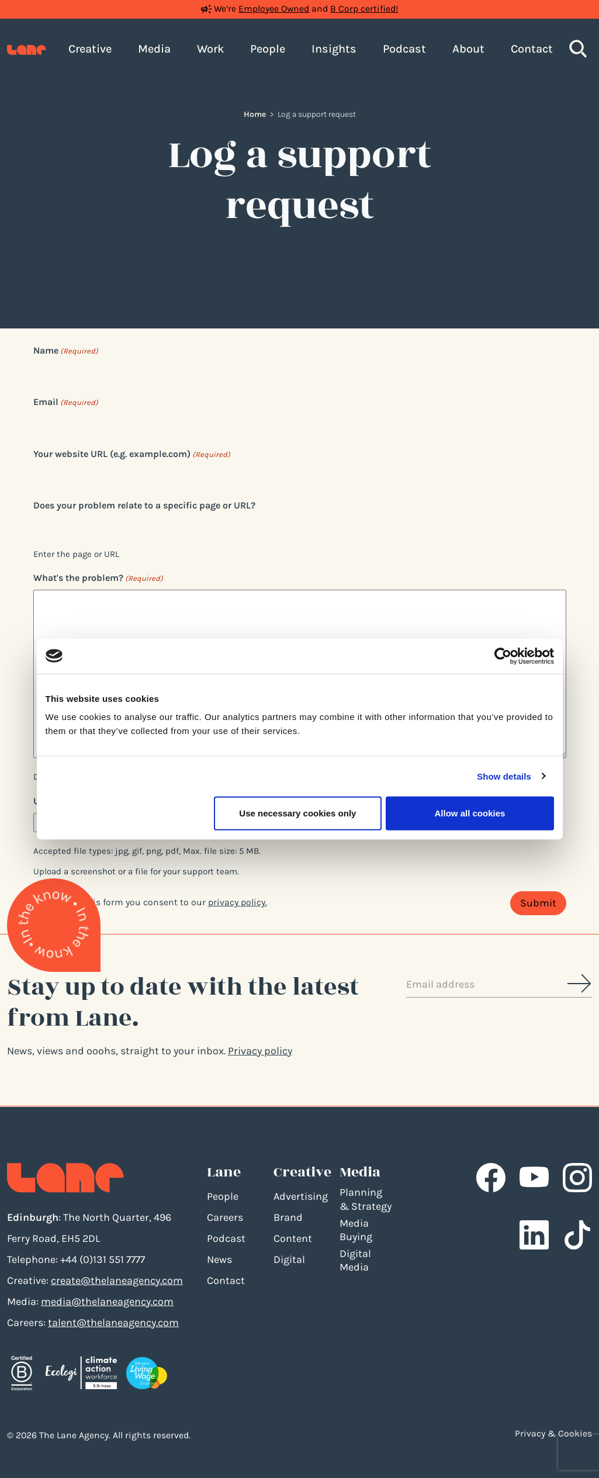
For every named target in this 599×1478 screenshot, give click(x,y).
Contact (226, 1280)
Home (255, 114)
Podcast (226, 1238)
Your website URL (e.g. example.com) (131, 454)
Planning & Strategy (366, 1199)
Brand (288, 1217)
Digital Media (355, 1260)
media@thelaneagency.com (107, 1301)
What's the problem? (98, 578)
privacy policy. (237, 902)
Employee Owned (273, 9)
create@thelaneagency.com (117, 1280)
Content (292, 1238)
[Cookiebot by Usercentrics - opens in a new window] (503, 655)
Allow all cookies (470, 813)
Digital (289, 1259)
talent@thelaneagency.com (113, 1322)
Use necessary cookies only (297, 813)
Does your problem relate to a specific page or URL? (144, 505)
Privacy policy (260, 1050)
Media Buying (356, 1230)
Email (65, 402)
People (222, 1196)
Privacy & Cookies (553, 1433)
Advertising (300, 1196)
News (219, 1259)
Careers (225, 1217)
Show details (504, 776)
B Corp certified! (364, 9)
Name (65, 351)
